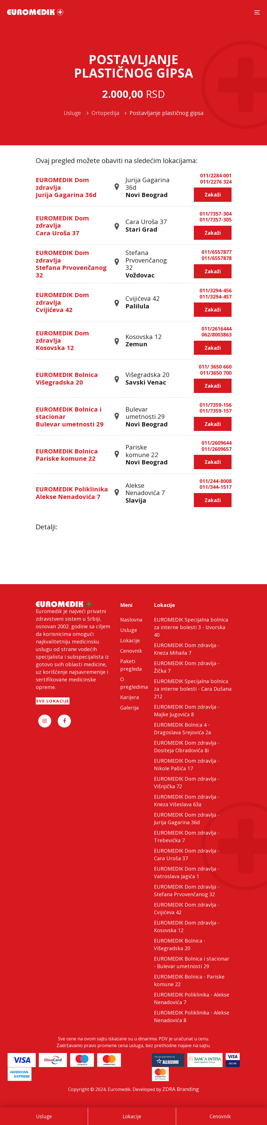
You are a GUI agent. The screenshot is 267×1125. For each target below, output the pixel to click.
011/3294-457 (215, 297)
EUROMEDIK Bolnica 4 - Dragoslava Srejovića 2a (182, 728)
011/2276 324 (216, 182)
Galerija (129, 707)
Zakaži (213, 194)
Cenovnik (220, 1116)
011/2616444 (216, 329)
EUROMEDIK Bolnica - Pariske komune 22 (189, 980)
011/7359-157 (215, 411)
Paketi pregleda (131, 665)
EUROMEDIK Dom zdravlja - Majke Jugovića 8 (186, 710)
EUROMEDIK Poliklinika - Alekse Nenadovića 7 (191, 998)
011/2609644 (216, 443)
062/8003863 (216, 335)
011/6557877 (216, 252)
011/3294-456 (215, 291)
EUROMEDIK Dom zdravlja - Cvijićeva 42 (186, 908)
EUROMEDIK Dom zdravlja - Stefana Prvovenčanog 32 (186, 890)
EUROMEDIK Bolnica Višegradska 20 (67, 378)
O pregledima (133, 683)
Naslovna (131, 619)
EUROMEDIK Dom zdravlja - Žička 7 (186, 667)
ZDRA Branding (180, 1089)
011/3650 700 (216, 373)
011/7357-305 (215, 220)
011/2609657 (216, 449)
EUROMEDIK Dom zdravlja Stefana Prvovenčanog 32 (71, 263)
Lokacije (132, 1116)
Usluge (44, 1116)
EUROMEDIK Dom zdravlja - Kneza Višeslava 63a (186, 800)
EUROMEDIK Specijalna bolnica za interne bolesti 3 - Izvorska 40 (191, 627)
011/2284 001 (216, 176)
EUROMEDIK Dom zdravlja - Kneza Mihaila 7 (186, 649)
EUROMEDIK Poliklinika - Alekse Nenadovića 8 (191, 1016)
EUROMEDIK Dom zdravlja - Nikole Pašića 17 (186, 764)
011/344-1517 (215, 487)
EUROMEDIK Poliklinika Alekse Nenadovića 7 (72, 492)
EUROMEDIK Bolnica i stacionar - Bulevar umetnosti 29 (191, 962)
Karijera (129, 697)
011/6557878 (216, 258)
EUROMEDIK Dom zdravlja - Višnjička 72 (186, 782)
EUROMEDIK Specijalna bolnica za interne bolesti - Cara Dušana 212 (193, 689)
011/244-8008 (215, 481)
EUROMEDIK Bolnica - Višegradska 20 (179, 944)
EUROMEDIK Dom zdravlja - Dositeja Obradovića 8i (186, 746)
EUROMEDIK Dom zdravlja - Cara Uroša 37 (186, 854)
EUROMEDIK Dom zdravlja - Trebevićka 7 (186, 836)
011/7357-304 (215, 214)
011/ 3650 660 (215, 367)
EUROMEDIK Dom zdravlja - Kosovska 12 (186, 926)
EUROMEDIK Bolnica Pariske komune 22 (67, 454)
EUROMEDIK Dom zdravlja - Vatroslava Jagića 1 (186, 872)
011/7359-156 (215, 405)
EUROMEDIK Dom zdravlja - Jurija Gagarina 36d (186, 818)
